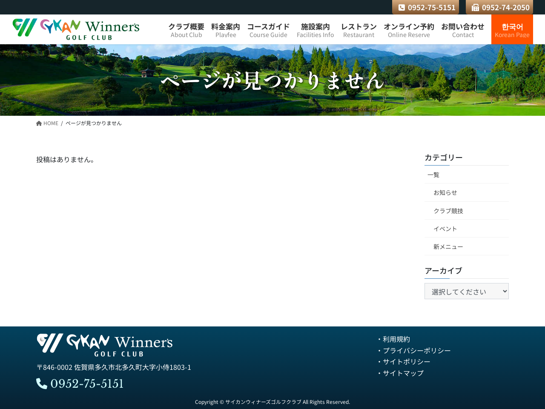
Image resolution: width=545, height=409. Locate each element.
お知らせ (445, 193)
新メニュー (448, 246)
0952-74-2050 (501, 7)
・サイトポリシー (403, 361)
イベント (445, 228)
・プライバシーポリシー (413, 350)
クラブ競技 (448, 210)
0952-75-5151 (427, 7)
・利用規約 (393, 339)
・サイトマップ (400, 373)
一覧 (433, 175)
